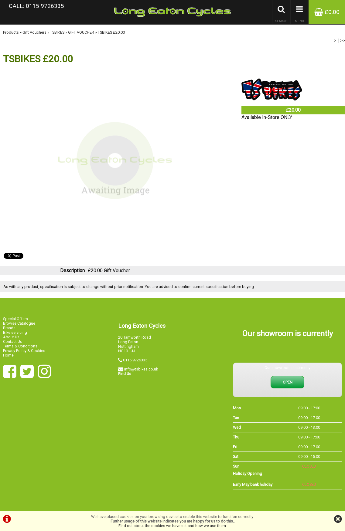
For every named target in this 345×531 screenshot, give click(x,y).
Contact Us (12, 341)
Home (8, 355)
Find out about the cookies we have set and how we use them (172, 525)
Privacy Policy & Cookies (24, 350)
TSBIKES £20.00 (111, 32)
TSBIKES (57, 32)
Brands (9, 328)
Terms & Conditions (20, 346)
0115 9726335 (135, 360)
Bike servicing (15, 332)
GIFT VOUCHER (81, 32)
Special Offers (15, 318)
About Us (11, 337)
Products (11, 32)
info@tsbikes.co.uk (141, 369)
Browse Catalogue (19, 323)
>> (342, 40)
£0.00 (327, 11)
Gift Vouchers (34, 32)
